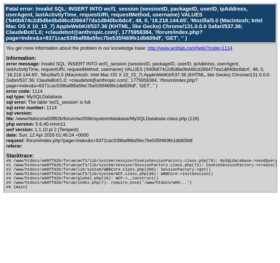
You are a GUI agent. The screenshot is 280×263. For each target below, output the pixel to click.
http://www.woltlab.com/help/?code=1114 (190, 48)
